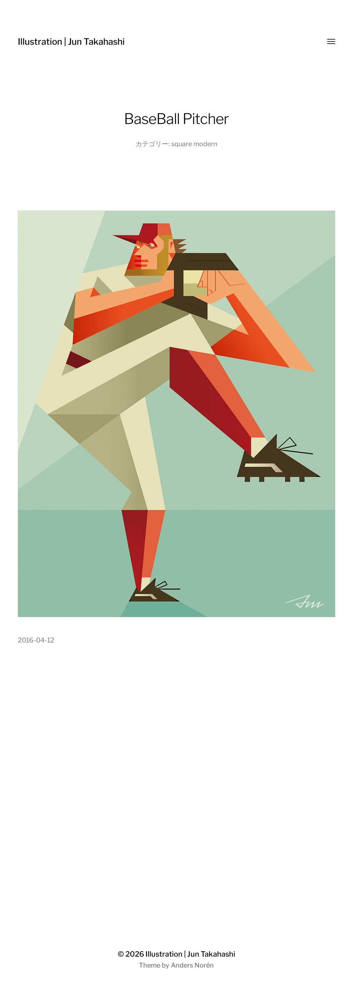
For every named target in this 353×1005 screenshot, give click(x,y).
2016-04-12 (36, 640)
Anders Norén (192, 965)
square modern (194, 144)
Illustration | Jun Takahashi (71, 41)
